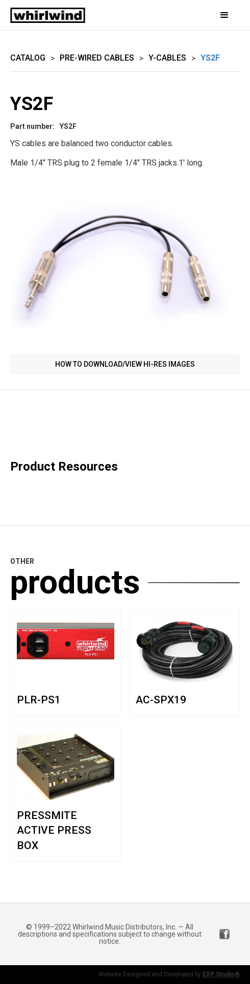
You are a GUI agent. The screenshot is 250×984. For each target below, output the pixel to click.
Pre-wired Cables (97, 58)
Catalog (27, 58)
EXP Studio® (221, 974)
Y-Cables (167, 58)
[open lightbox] (125, 264)
